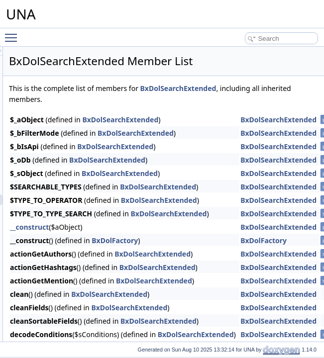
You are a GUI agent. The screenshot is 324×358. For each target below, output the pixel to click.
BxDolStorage (53, 331)
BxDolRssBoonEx (59, 112)
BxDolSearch (52, 178)
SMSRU (46, 287)
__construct (153, 238)
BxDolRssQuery (56, 145)
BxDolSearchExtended (65, 199)
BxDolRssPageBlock (62, 134)
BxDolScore (51, 156)
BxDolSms (49, 254)
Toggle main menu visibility (13, 33)
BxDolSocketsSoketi (62, 320)
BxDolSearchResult (61, 188)
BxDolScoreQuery (59, 167)
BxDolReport (52, 57)
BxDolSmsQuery (57, 265)
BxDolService (53, 221)
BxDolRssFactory (58, 123)
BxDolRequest (54, 79)
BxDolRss (48, 101)
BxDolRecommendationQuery (74, 46)
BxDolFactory (239, 251)
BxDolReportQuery (60, 68)
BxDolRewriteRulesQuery (69, 90)
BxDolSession (54, 232)
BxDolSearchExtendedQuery (73, 210)
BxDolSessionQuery (62, 243)
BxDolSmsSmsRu (59, 276)
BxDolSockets (54, 309)
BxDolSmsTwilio (56, 298)
